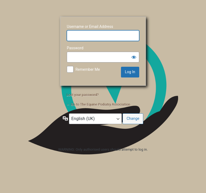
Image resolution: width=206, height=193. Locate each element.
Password (75, 48)
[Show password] (133, 57)
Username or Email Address (90, 26)
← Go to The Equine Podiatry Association (98, 104)
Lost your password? (83, 95)
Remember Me (87, 69)
